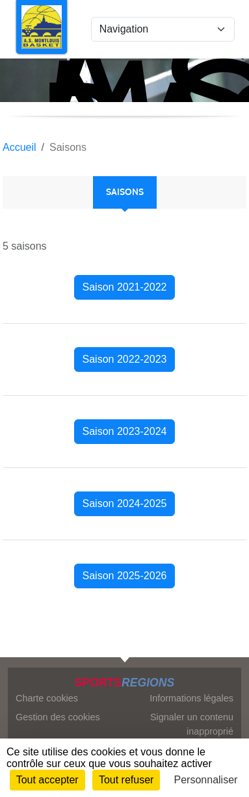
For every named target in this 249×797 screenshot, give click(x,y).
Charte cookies (47, 698)
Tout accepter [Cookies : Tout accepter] (47, 779)
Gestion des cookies (58, 717)
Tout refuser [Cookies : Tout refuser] (126, 779)
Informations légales (191, 698)
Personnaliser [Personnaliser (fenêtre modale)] (206, 779)
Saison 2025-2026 (125, 575)
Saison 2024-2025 (125, 503)
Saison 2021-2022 (125, 287)
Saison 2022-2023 (125, 359)
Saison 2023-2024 (125, 431)
